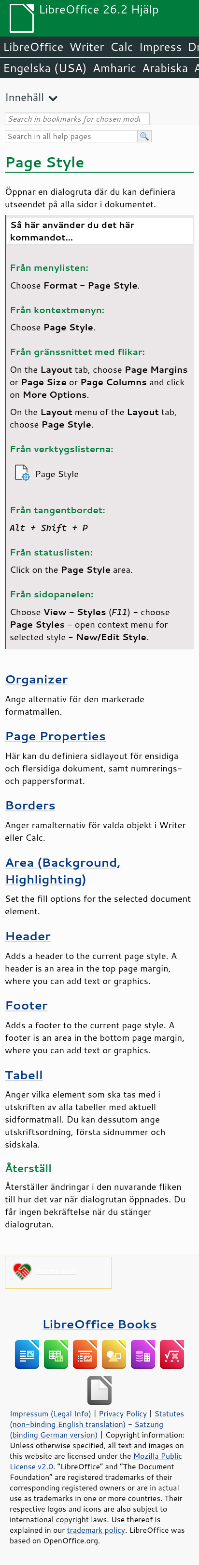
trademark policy (96, 1530)
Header (28, 935)
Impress (160, 46)
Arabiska (165, 68)
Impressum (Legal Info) (50, 1413)
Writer (86, 46)
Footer (26, 1005)
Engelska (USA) (45, 68)
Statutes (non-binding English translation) (97, 1418)
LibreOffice (33, 46)
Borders (30, 804)
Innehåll (24, 96)
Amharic (114, 68)
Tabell (24, 1074)
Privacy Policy (123, 1413)
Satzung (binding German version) (86, 1429)
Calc (121, 46)
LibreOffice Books (99, 1323)
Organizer (36, 678)
